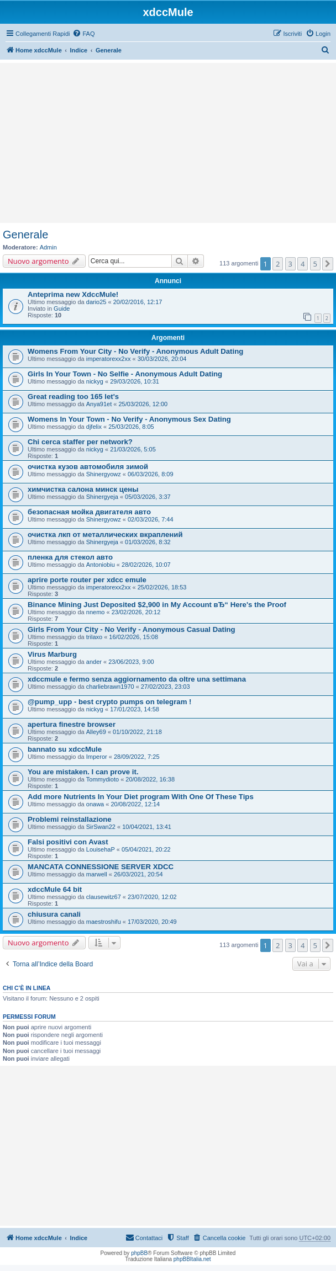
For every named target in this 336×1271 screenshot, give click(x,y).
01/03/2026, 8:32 (148, 542)
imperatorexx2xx (108, 358)
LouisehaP (100, 849)
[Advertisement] (168, 143)
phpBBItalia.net (192, 1259)
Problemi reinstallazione (70, 819)
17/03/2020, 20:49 (152, 921)
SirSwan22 (101, 826)
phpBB (139, 1253)
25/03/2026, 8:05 (131, 426)
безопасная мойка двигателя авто (89, 512)
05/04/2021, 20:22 (146, 849)
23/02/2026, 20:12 (136, 612)
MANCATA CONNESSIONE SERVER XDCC (101, 867)
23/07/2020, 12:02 (152, 897)
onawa (95, 804)
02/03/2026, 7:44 (151, 519)
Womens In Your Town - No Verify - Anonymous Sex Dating (129, 419)
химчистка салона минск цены (83, 489)
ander (94, 661)
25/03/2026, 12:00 (143, 404)
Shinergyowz (103, 474)
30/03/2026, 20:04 (162, 358)
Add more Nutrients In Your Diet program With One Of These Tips (141, 797)
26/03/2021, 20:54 (138, 874)
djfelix (94, 426)
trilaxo (94, 637)
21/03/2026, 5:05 (133, 449)
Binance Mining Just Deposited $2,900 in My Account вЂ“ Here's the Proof (157, 604)
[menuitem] (83, 33)
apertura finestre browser (72, 724)
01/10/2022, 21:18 (137, 731)
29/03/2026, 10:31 (134, 381)
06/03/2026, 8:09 (151, 474)
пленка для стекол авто (70, 557)
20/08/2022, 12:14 (135, 804)
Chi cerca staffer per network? (80, 442)
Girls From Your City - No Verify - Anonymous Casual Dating (131, 629)
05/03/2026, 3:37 (148, 496)
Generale (25, 234)
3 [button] (290, 264)
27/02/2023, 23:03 (165, 686)
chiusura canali (54, 914)
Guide (62, 308)
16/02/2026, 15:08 (133, 637)
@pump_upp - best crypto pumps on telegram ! (109, 702)
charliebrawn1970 (110, 686)
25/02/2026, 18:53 (162, 587)
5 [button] (315, 264)
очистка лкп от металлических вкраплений (105, 534)
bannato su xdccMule (65, 749)
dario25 (96, 302)
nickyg (94, 381)
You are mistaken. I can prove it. (83, 772)
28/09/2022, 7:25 (137, 756)
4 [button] (303, 264)
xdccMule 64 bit (55, 889)
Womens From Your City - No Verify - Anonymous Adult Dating (135, 351)
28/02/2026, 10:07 (146, 564)
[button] (327, 263)
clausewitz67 (103, 897)
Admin (48, 247)
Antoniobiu (100, 564)
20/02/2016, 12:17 (137, 302)
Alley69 (96, 731)
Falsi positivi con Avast (68, 842)
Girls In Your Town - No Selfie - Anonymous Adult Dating (125, 374)
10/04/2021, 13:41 (146, 826)
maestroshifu (103, 921)
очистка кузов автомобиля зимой (88, 466)
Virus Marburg (52, 654)
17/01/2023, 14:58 (134, 709)
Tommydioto (102, 779)
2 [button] (278, 264)
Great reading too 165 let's (73, 396)
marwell (96, 874)
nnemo (95, 612)
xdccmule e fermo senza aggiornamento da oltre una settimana (137, 679)
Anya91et (99, 404)
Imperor (96, 756)
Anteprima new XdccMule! (73, 294)
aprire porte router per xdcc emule (87, 580)
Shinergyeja (102, 496)
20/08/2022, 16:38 (150, 779)
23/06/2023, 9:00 (131, 661)
